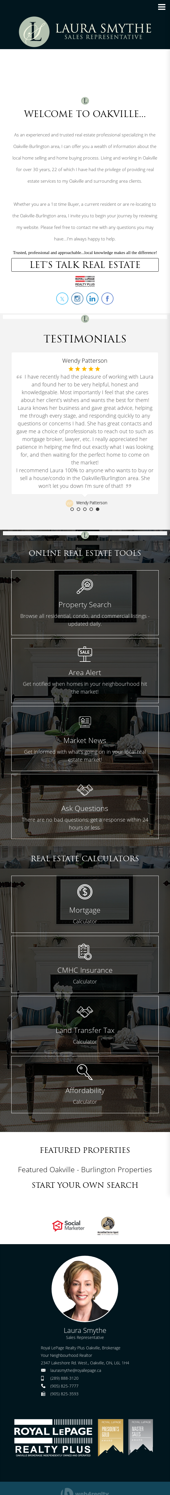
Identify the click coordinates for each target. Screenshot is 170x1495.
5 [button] (97, 509)
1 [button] (72, 509)
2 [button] (78, 509)
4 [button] (91, 509)
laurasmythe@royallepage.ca (75, 1370)
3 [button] (85, 509)
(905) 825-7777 (64, 1386)
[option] (84, 429)
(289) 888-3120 (64, 1378)
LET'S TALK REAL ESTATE (85, 265)
